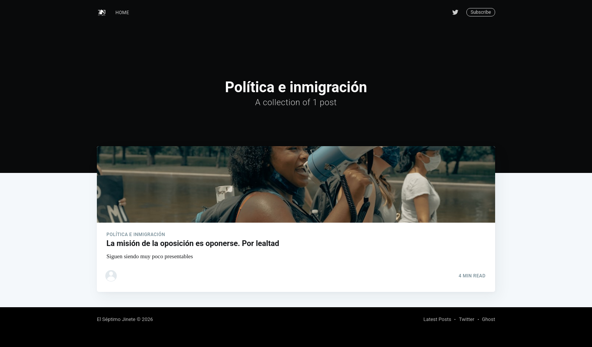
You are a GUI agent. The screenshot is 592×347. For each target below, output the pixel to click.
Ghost (488, 319)
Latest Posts (437, 319)
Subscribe (481, 12)
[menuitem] (122, 12)
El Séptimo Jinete (116, 319)
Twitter (466, 319)
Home (122, 12)
